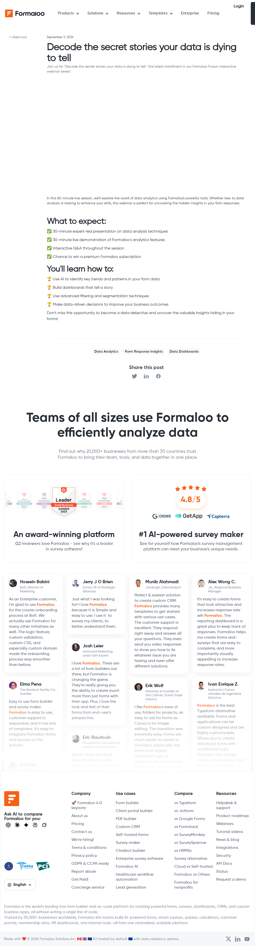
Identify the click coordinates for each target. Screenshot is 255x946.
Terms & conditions (88, 848)
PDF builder (126, 819)
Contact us (81, 832)
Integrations (227, 848)
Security (223, 856)
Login (239, 6)
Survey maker (128, 843)
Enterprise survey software (139, 859)
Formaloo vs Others (192, 875)
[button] (68, 13)
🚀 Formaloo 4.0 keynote (86, 805)
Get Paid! (79, 880)
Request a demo (231, 880)
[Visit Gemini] (26, 825)
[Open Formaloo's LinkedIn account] (238, 939)
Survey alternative (190, 859)
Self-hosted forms (132, 835)
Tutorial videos (229, 832)
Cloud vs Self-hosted (193, 867)
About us (79, 816)
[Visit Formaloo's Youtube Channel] (247, 939)
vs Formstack (186, 827)
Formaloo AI (127, 867)
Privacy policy (84, 856)
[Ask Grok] (44, 825)
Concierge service (87, 888)
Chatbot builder (130, 851)
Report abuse (83, 872)
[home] (25, 13)
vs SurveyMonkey (189, 835)
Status (222, 872)
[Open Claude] (17, 825)
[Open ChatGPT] (8, 825)
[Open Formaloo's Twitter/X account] (228, 939)
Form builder (127, 803)
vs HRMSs (182, 851)
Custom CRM (128, 827)
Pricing (213, 13)
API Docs (224, 864)
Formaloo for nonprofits (186, 885)
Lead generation (131, 888)
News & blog (227, 840)
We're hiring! (82, 840)
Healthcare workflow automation (134, 877)
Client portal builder (134, 811)
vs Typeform (185, 803)
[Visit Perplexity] (35, 825)
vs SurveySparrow (190, 843)
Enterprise (190, 13)
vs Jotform (184, 811)
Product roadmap (232, 816)
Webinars (224, 824)
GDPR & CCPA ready (90, 864)
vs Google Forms (189, 819)
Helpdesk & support (226, 805)
